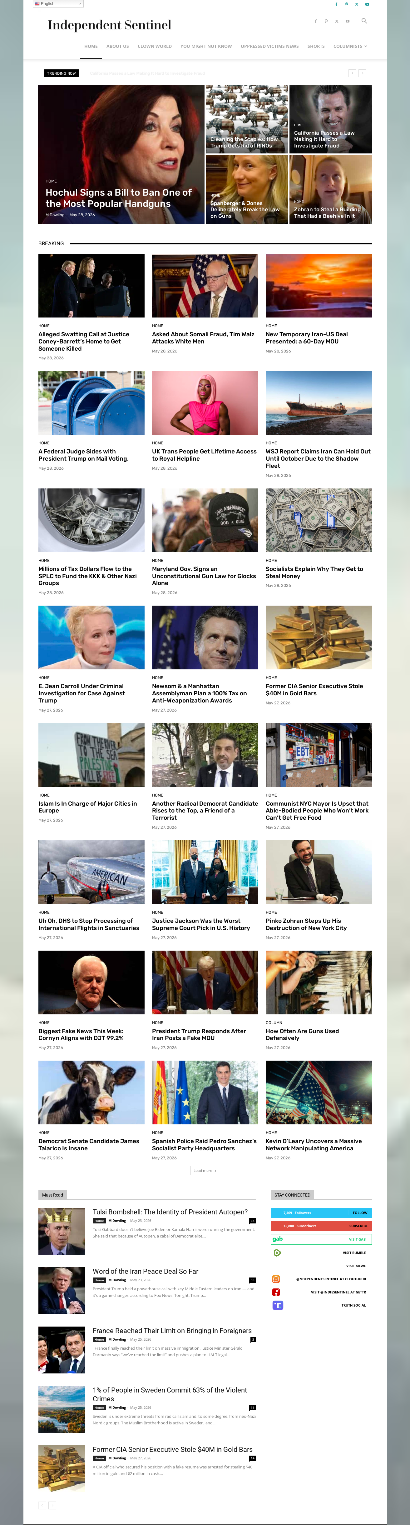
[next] (362, 73)
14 (252, 1458)
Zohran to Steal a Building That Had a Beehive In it (138, 73)
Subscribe (358, 1225)
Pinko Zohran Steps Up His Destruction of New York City (306, 924)
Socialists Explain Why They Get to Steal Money (314, 572)
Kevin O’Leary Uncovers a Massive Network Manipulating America (314, 1145)
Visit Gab (357, 1239)
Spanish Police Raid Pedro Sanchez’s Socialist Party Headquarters (204, 1145)
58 (252, 1220)
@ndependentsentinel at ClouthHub (331, 1279)
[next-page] (52, 1505)
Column (217, 131)
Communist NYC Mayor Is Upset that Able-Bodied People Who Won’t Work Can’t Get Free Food (317, 811)
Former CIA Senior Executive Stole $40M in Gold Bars (314, 689)
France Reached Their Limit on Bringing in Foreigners (172, 1331)
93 (252, 1280)
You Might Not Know (206, 46)
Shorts (316, 46)
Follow (360, 1212)
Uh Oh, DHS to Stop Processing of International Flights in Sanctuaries (88, 924)
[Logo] (108, 21)
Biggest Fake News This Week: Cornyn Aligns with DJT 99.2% (81, 1035)
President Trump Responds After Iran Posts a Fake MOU (199, 1035)
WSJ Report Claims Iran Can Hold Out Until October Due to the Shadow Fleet (318, 458)
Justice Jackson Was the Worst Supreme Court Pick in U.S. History (201, 924)
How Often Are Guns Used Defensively (302, 1035)
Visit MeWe (356, 1265)
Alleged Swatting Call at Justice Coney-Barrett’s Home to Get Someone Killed (83, 341)
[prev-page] (42, 1505)
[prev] (352, 73)
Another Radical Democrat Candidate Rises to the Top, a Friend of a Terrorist (205, 811)
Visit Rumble (354, 1252)
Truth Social (354, 1305)
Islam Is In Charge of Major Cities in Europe (87, 807)
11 (252, 1407)
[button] (364, 22)
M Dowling (117, 1220)
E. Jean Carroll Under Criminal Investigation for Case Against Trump (81, 693)
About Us (117, 46)
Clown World (155, 46)
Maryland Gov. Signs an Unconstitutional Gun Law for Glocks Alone (204, 576)
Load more (205, 1170)
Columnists (350, 46)
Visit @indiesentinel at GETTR (338, 1292)
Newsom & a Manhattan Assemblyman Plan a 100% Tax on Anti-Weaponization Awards (199, 693)
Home (91, 46)
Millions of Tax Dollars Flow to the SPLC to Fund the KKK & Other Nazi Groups (87, 576)
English (44, 3)
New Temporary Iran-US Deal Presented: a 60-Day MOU (307, 338)
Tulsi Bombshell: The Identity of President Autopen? (170, 1212)
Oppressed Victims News (270, 46)
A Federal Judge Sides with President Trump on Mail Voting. (83, 455)
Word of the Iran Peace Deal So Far (145, 1271)
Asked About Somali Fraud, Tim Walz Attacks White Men (203, 338)
